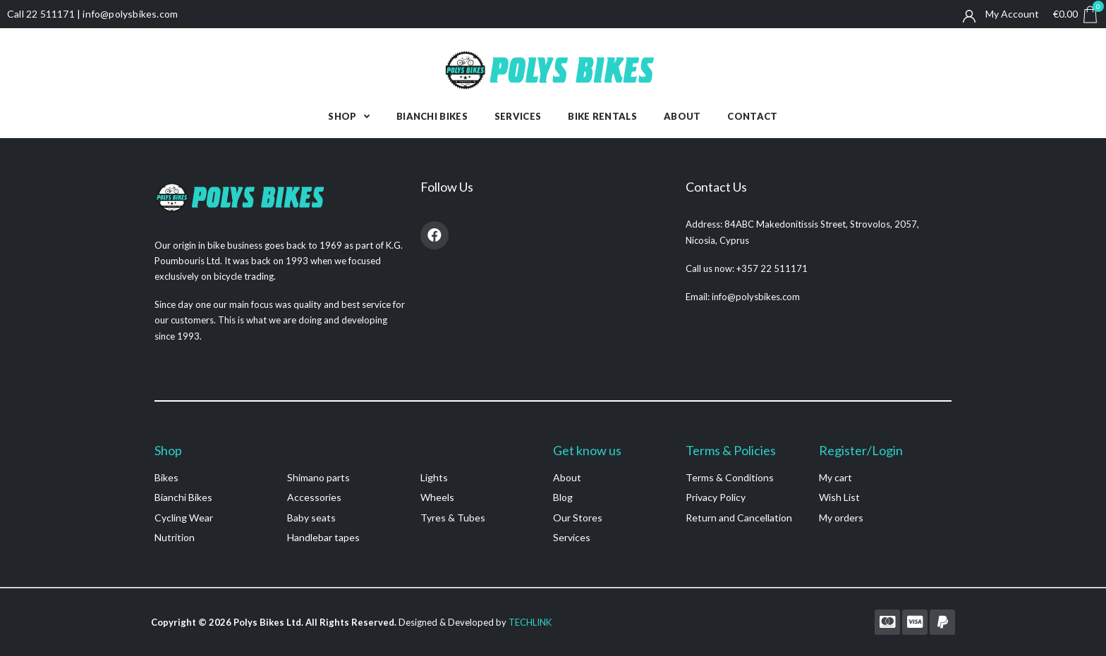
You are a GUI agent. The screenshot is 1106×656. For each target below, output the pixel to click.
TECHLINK (530, 622)
